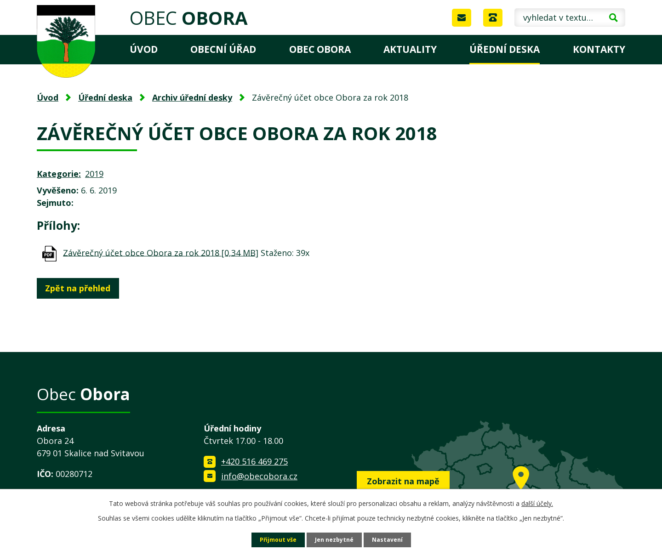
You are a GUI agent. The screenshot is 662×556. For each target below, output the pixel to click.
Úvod (144, 49)
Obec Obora (320, 49)
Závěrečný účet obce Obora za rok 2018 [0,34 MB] (160, 252)
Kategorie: (59, 173)
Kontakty (599, 49)
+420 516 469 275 (254, 461)
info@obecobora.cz (259, 476)
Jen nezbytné (335, 539)
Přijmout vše (274, 539)
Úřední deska (504, 49)
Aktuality (410, 49)
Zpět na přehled (81, 288)
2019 (94, 173)
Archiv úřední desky (192, 97)
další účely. (537, 502)
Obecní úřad (223, 49)
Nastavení (392, 539)
